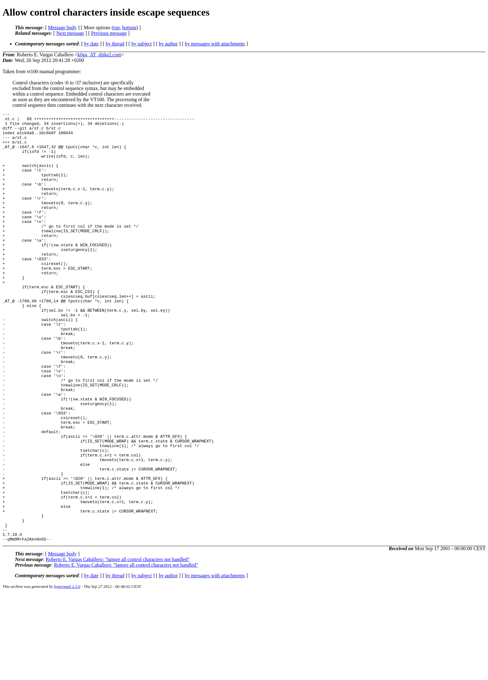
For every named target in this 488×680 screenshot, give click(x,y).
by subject (141, 43)
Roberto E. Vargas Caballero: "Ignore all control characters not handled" (118, 645)
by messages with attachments (215, 43)
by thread (115, 43)
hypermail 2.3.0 (67, 672)
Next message (70, 33)
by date (91, 43)
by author (168, 43)
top (116, 27)
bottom (129, 27)
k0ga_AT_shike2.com (99, 54)
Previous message (109, 33)
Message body (62, 27)
